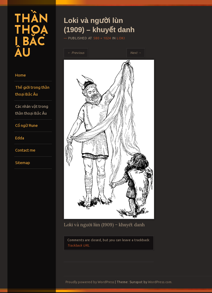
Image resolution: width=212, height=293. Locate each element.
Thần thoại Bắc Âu (31, 37)
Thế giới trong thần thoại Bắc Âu (32, 90)
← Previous (75, 52)
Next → (135, 52)
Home (20, 75)
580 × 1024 (102, 38)
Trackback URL (78, 245)
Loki (121, 38)
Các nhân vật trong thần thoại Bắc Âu (31, 110)
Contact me (25, 150)
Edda (19, 137)
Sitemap (22, 162)
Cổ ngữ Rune (26, 125)
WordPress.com (160, 282)
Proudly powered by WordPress (90, 282)
